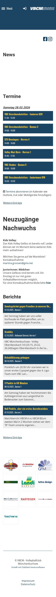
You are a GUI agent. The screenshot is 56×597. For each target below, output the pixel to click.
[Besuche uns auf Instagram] (50, 39)
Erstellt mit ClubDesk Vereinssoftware (28, 567)
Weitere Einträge (12, 203)
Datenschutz (28, 584)
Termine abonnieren (17, 191)
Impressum (28, 580)
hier (48, 282)
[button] (28, 116)
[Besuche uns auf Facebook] (45, 39)
